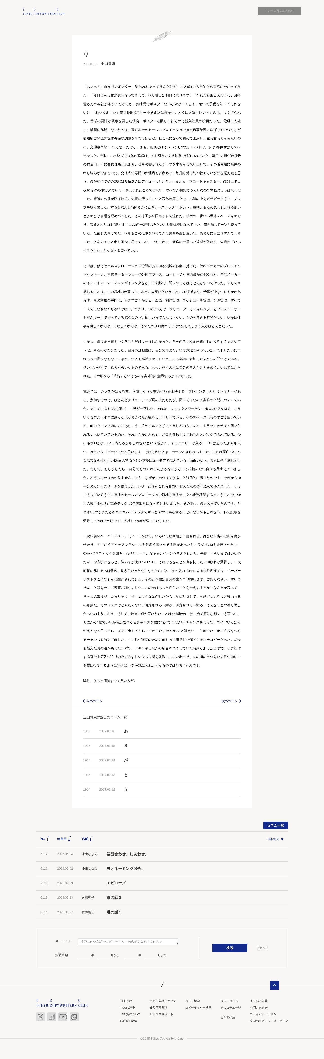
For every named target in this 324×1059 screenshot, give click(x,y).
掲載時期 (61, 955)
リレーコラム (229, 1001)
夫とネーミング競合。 (126, 869)
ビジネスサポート (161, 1014)
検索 (230, 948)
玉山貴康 (108, 64)
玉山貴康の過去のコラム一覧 (105, 717)
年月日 (64, 839)
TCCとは (126, 1001)
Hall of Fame (128, 1021)
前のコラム (94, 701)
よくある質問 (259, 1001)
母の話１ (114, 912)
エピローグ (116, 883)
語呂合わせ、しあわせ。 (128, 854)
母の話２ (114, 897)
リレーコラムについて (280, 11)
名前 (87, 839)
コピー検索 (192, 1001)
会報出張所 (227, 1017)
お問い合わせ (259, 1007)
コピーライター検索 (198, 1007)
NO (45, 839)
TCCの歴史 (127, 1007)
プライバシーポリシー (264, 1014)
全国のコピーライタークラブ (269, 1021)
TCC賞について (130, 1014)
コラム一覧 (275, 825)
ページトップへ (274, 985)
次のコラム (229, 701)
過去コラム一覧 (230, 1007)
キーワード (63, 941)
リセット (262, 948)
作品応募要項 (158, 1007)
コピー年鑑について (163, 1001)
